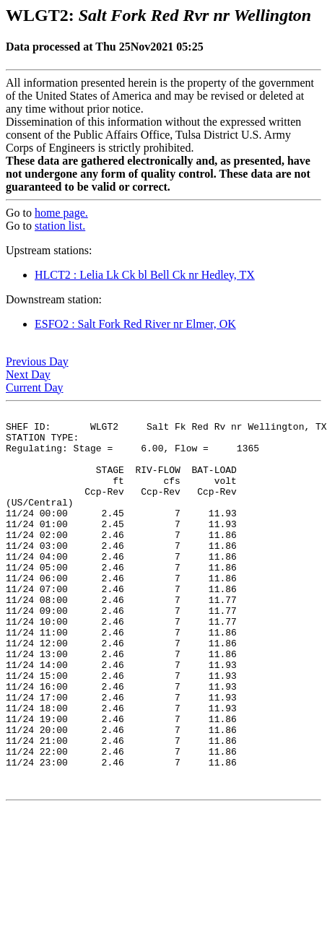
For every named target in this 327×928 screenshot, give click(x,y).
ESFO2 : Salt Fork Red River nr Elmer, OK (135, 324)
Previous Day (37, 361)
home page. (61, 213)
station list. (60, 226)
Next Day (28, 374)
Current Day (35, 387)
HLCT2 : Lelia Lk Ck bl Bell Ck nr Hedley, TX (145, 275)
